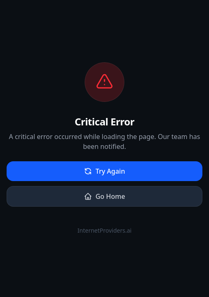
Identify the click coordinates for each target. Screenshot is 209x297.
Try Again (104, 171)
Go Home (104, 196)
